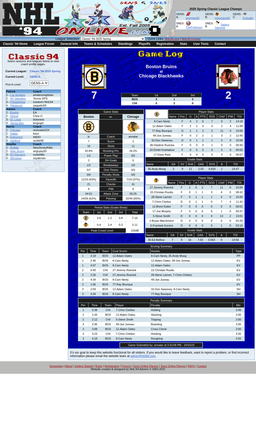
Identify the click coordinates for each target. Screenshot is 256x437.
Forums (126, 366)
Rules (98, 366)
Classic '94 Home (15, 44)
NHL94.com (172, 38)
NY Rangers (17, 154)
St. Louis (15, 119)
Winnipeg (16, 158)
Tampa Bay (17, 123)
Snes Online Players (173, 366)
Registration (165, 44)
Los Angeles (17, 94)
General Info (69, 44)
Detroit (14, 116)
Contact (220, 44)
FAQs (191, 366)
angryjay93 (192, 18)
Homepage (56, 366)
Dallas (14, 133)
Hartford (15, 140)
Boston (14, 112)
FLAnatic (247, 18)
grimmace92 (222, 18)
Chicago (15, 130)
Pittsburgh (16, 105)
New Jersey (17, 151)
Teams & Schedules (98, 44)
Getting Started (83, 366)
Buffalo (14, 147)
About (68, 366)
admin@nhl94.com (143, 356)
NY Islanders (18, 98)
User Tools (201, 44)
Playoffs (144, 44)
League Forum (44, 44)
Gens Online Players (146, 366)
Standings (125, 44)
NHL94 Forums (191, 38)
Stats (183, 44)
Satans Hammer (222, 26)
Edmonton (16, 137)
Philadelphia (17, 101)
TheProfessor (194, 27)
